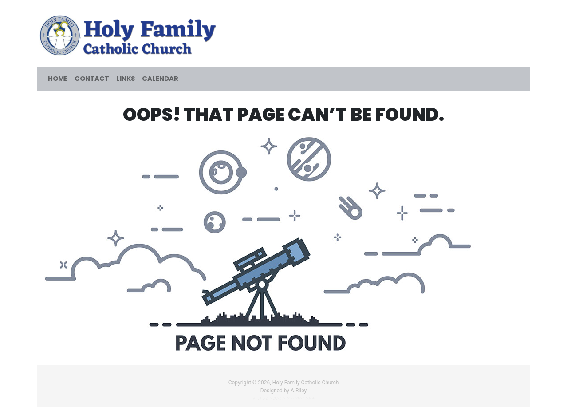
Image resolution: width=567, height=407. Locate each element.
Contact (92, 78)
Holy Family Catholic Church (305, 382)
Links (125, 78)
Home (57, 78)
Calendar (160, 78)
